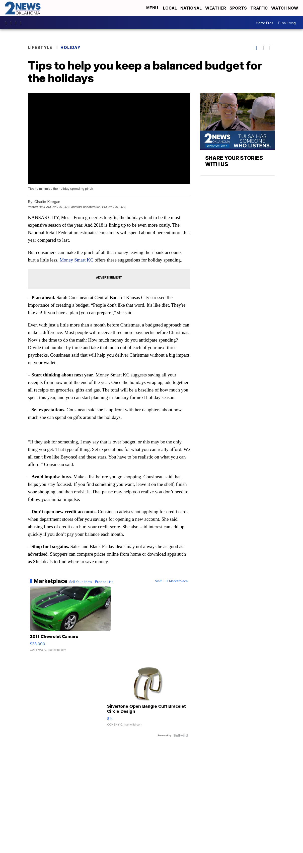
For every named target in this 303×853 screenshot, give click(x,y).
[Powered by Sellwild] (180, 735)
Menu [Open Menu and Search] (152, 8)
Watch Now (285, 8)
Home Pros (264, 22)
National (191, 8)
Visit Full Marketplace (171, 581)
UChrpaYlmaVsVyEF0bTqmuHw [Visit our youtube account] (17, 22)
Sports (238, 8)
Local (170, 8)
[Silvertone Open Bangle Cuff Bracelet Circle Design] (147, 693)
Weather (215, 8)
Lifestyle (40, 47)
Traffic (259, 8)
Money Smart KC (76, 260)
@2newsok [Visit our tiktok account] (22, 22)
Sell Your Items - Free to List (91, 581)
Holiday (70, 47)
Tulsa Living (287, 22)
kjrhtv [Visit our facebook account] (7, 22)
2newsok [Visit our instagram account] (12, 22)
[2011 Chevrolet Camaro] (70, 621)
